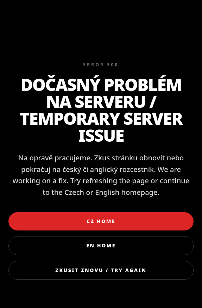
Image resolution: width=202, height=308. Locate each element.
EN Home (101, 245)
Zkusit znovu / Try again (100, 270)
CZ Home (101, 221)
